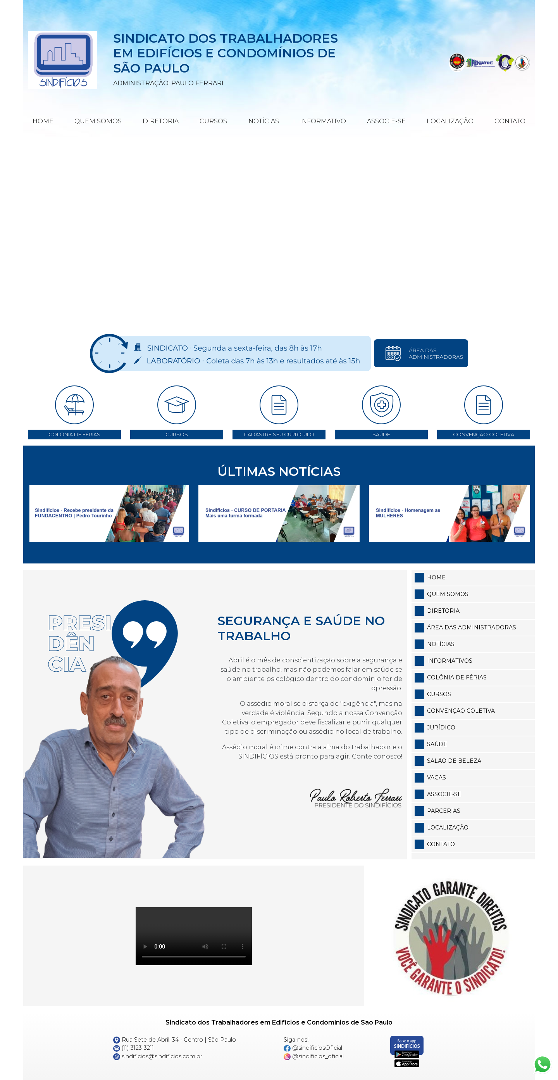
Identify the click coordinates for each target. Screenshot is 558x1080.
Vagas (436, 777)
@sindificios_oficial (314, 1056)
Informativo (323, 121)
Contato (509, 121)
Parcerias (443, 810)
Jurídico (441, 727)
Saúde (437, 744)
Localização (450, 121)
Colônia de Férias (457, 677)
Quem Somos (98, 121)
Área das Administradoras (471, 627)
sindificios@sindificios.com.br (157, 1056)
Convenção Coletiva (461, 710)
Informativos (449, 660)
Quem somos (447, 594)
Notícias (263, 121)
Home (43, 121)
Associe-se (386, 121)
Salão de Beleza (454, 760)
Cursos (213, 121)
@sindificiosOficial (313, 1047)
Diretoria (161, 121)
